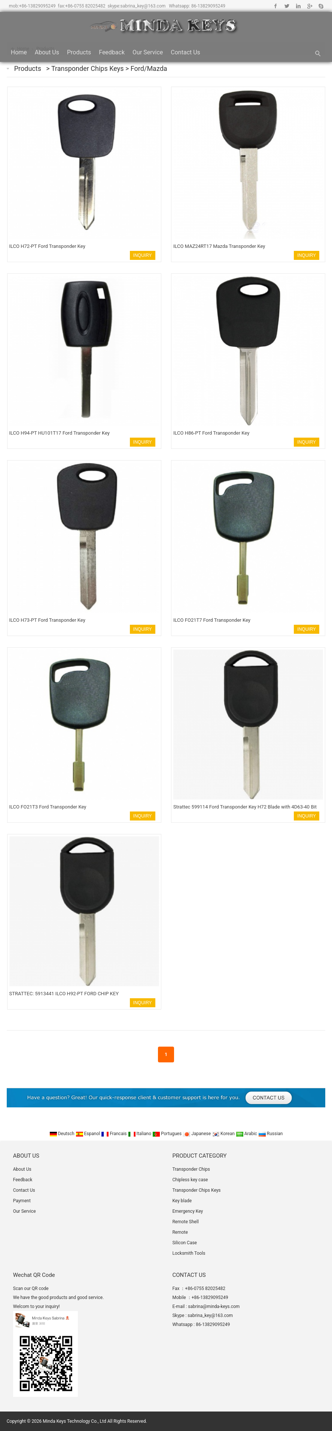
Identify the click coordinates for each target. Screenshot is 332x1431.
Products (79, 52)
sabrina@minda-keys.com (214, 1306)
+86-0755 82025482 (85, 6)
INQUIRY (142, 255)
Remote (180, 1232)
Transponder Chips (191, 1169)
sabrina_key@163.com (142, 6)
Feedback (112, 52)
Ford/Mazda (149, 68)
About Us (47, 52)
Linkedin (298, 6)
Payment (22, 1200)
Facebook (275, 6)
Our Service (148, 52)
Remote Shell (185, 1221)
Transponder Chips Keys (88, 68)
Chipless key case (190, 1179)
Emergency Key (187, 1211)
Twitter (287, 6)
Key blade (182, 1200)
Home (19, 52)
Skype (320, 6)
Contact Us (185, 52)
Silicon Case (184, 1242)
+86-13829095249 (37, 6)
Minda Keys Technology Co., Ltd (74, 1421)
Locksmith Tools (188, 1253)
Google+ (309, 6)
